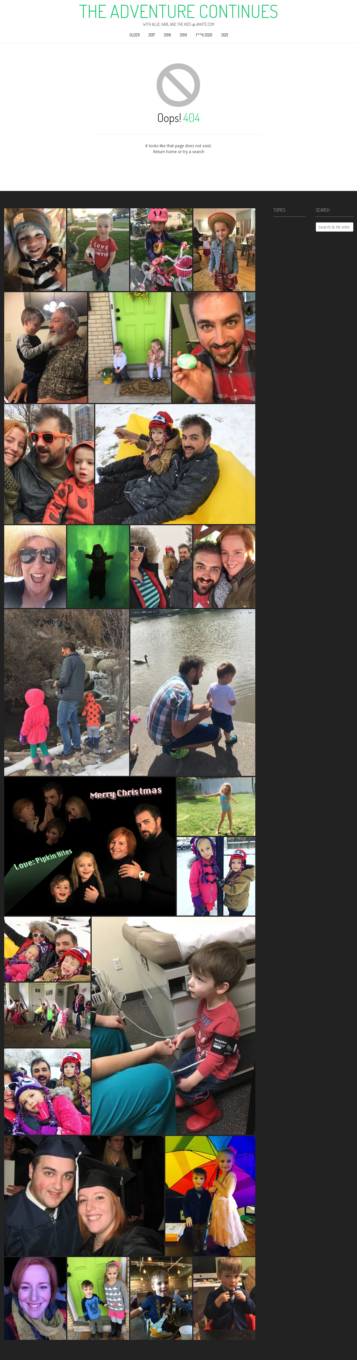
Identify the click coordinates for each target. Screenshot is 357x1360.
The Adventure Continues (178, 11)
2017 (152, 35)
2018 (167, 35)
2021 (224, 35)
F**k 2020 (204, 35)
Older (134, 35)
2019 (183, 35)
